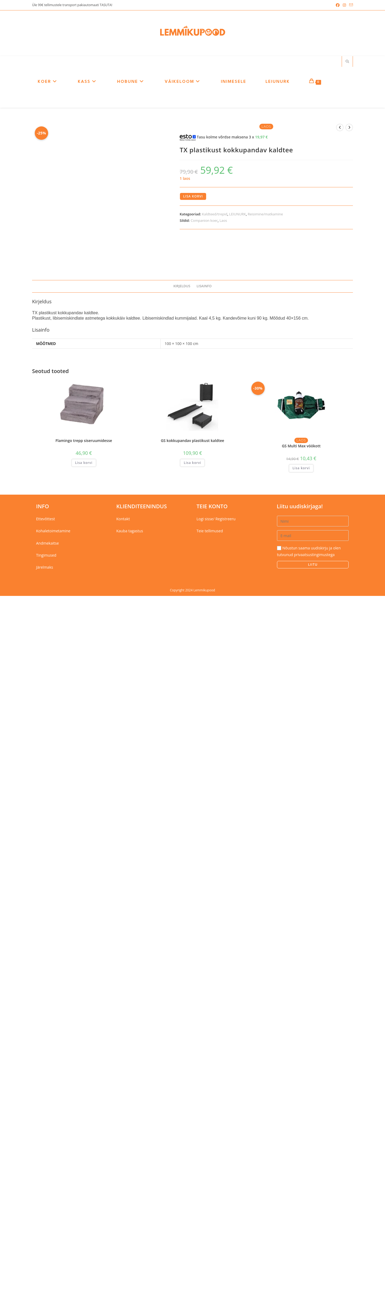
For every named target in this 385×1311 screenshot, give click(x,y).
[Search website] (347, 63)
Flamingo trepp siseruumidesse (84, 1155)
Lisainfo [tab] (204, 1001)
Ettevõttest (45, 1234)
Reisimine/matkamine (265, 215)
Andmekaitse (47, 1258)
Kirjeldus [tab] (181, 1001)
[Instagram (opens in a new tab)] (344, 5)
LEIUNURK (237, 215)
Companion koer (204, 221)
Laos (223, 221)
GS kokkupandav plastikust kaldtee (192, 1155)
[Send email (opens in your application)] (350, 5)
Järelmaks (44, 1282)
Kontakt (123, 1234)
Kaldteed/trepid (214, 215)
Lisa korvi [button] (84, 1178)
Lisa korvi (193, 197)
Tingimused (46, 1270)
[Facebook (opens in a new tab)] (337, 5)
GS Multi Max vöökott (301, 1161)
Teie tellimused (210, 1246)
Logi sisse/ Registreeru (216, 1234)
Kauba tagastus (129, 1246)
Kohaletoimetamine (53, 1246)
